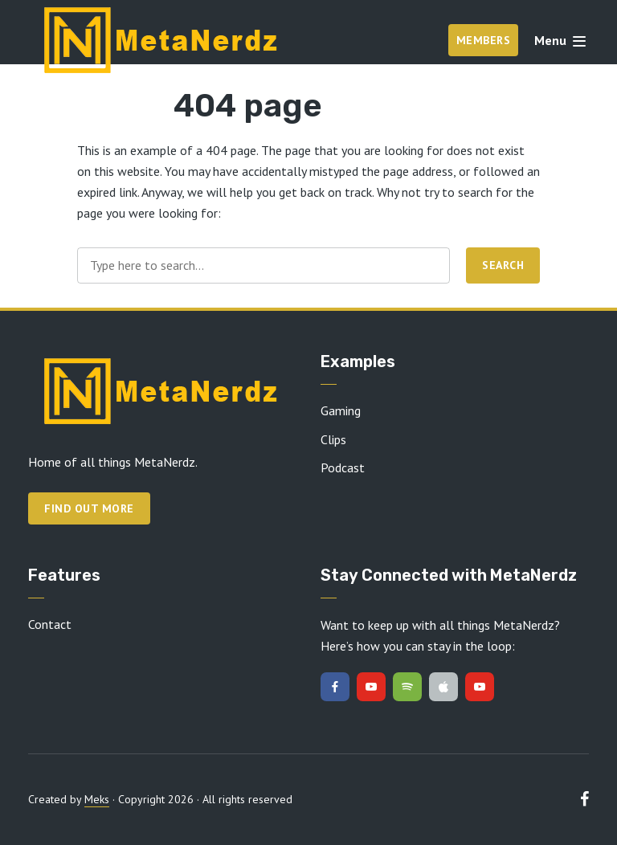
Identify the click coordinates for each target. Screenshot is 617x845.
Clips (333, 439)
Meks (96, 799)
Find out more (89, 508)
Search (503, 265)
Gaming (341, 410)
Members (483, 40)
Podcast (343, 467)
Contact (50, 624)
